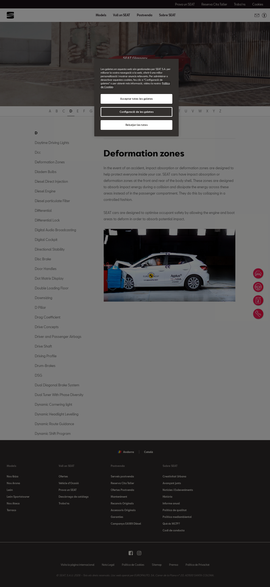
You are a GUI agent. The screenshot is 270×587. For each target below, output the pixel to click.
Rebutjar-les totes (136, 125)
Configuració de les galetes (136, 111)
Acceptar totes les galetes (136, 98)
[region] (136, 97)
